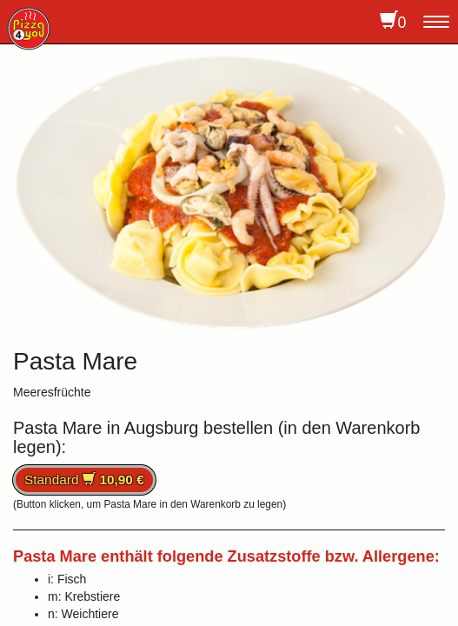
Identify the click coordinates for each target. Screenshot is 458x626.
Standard (84, 479)
